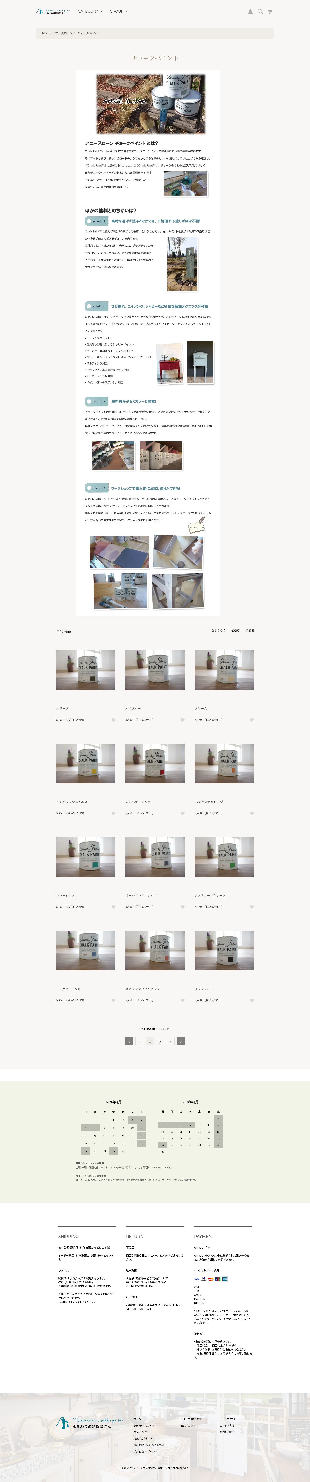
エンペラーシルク (138, 801)
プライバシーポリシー (145, 1451)
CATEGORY (88, 11)
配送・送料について (144, 1425)
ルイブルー (133, 708)
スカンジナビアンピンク (142, 989)
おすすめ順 (218, 630)
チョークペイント (88, 33)
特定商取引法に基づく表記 (148, 1445)
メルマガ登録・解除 (191, 1419)
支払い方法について (144, 1438)
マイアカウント (228, 1419)
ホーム (137, 1419)
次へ (181, 1041)
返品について (140, 1432)
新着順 (250, 630)
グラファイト (204, 989)
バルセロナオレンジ (209, 801)
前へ (129, 1041)
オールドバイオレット (141, 895)
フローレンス (65, 895)
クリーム (201, 708)
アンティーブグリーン (210, 895)
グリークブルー (70, 989)
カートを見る (227, 1425)
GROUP (117, 11)
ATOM (191, 1425)
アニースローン (62, 33)
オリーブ (62, 708)
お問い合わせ (227, 1432)
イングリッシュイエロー (73, 801)
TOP (44, 33)
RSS (183, 1425)
